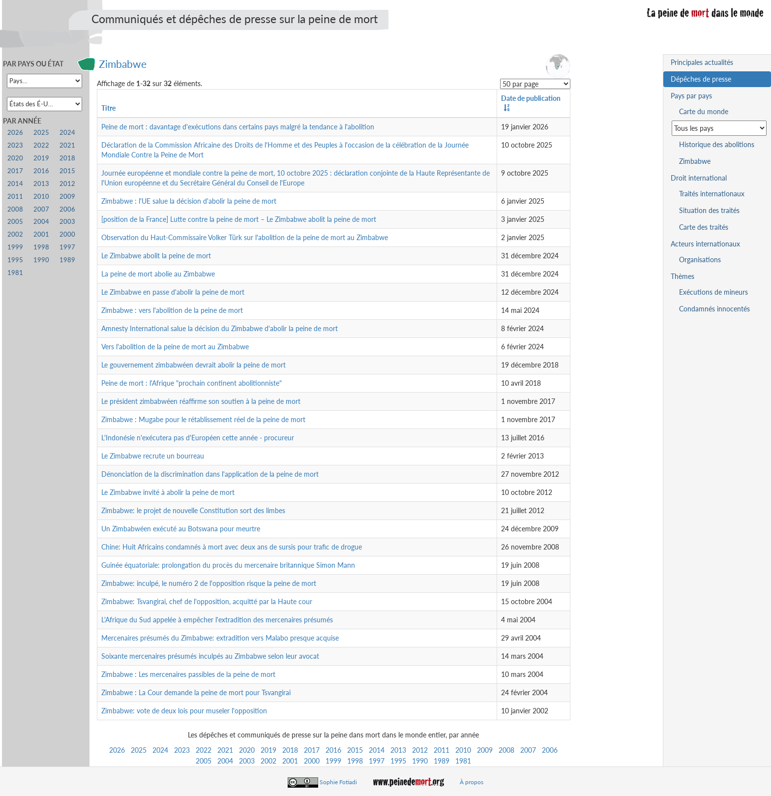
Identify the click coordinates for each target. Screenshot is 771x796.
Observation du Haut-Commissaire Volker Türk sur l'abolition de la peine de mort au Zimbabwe (244, 237)
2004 (225, 761)
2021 (225, 750)
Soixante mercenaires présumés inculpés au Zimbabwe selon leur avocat (210, 656)
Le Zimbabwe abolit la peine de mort (156, 255)
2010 (463, 750)
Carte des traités (703, 227)
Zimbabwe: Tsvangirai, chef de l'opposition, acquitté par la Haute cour (206, 601)
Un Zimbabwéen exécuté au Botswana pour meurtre (180, 528)
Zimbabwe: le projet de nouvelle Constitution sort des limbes (193, 510)
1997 (377, 761)
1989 (441, 761)
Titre (108, 108)
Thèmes (682, 276)
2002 (268, 761)
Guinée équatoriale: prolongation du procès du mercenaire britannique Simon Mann (228, 565)
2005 (203, 761)
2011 (441, 750)
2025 (139, 750)
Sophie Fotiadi (338, 782)
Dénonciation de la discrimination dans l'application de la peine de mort (210, 474)
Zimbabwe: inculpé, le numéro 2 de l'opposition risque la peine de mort (208, 583)
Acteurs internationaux (705, 244)
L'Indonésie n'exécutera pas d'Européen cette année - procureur (197, 437)
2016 (333, 750)
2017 (312, 750)
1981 (463, 761)
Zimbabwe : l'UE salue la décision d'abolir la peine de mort (188, 201)
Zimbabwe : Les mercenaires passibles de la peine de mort (188, 674)
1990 (420, 761)
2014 (377, 750)
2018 (290, 750)
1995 (398, 761)
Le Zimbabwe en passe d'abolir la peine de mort (172, 292)
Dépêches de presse (701, 79)
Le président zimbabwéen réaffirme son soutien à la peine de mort (200, 401)
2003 (247, 761)
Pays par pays (691, 96)
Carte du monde (703, 111)
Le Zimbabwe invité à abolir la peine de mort (168, 492)
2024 (160, 750)
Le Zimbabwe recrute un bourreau (152, 456)
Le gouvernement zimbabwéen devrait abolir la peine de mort (193, 365)
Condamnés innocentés (714, 309)
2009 (485, 750)
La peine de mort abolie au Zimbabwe (158, 274)
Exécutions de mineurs (713, 292)
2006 (550, 750)
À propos (471, 782)
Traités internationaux (711, 193)
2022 (203, 750)
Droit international (699, 178)
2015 (355, 750)
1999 (333, 761)
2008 (506, 750)
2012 (420, 750)
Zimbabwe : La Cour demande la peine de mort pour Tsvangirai (196, 692)
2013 (398, 750)
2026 (117, 750)
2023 (182, 750)
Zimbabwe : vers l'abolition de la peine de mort (172, 310)
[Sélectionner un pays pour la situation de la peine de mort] (719, 128)
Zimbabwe (123, 64)
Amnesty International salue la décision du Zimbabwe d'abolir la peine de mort (219, 328)
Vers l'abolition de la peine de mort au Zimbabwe (175, 346)
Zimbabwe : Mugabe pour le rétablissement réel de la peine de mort (203, 419)
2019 (268, 750)
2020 (247, 750)
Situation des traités (709, 210)
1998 (355, 761)
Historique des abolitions (716, 144)
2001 (290, 761)
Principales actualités (702, 62)
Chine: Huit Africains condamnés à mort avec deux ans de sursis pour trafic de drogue (231, 547)
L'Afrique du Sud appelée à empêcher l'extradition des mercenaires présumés (217, 619)
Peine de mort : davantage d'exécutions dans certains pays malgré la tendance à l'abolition (237, 126)
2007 (528, 750)
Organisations (700, 259)
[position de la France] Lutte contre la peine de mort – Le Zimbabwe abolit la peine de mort (238, 219)
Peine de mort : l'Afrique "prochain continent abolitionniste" (191, 383)
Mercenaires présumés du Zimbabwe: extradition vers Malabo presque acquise (220, 638)
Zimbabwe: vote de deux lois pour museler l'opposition (184, 710)
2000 (312, 761)
